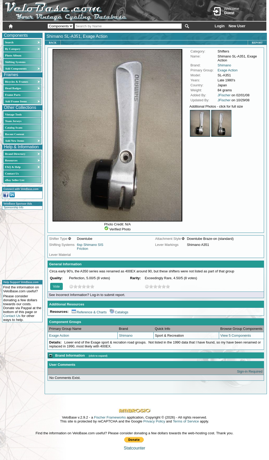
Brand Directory (15, 153)
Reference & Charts (89, 312)
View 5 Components (235, 335)
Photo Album (13, 55)
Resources (11, 160)
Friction (82, 249)
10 (92, 286)
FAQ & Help (13, 166)
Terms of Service (186, 421)
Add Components (16, 68)
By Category (12, 48)
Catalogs (119, 312)
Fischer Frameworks (110, 417)
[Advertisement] (21, 244)
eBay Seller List (14, 180)
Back (52, 42)
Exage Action (227, 70)
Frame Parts (12, 94)
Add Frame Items (16, 101)
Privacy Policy (154, 421)
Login (220, 26)
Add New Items (14, 140)
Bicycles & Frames (17, 81)
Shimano (224, 65)
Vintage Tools (13, 114)
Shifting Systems (15, 62)
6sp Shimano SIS (90, 245)
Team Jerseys (13, 121)
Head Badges (13, 88)
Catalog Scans (13, 127)
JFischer (224, 95)
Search (9, 42)
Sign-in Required (249, 371)
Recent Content (14, 134)
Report (257, 42)
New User (237, 26)
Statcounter (134, 448)
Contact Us (12, 173)
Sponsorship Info (13, 207)
